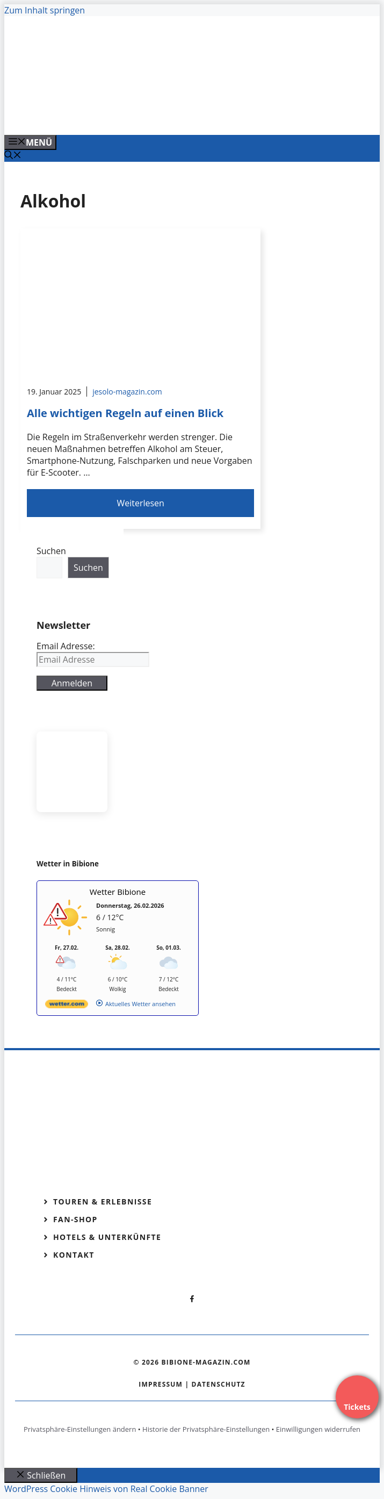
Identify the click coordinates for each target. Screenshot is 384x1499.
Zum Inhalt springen (44, 10)
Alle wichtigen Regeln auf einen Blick (125, 413)
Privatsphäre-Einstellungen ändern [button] (80, 1429)
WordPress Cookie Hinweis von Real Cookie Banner (106, 1489)
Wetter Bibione (118, 891)
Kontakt (74, 1255)
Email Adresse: (66, 646)
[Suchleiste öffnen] (12, 156)
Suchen (51, 551)
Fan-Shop (75, 1219)
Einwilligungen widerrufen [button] (318, 1429)
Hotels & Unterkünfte (107, 1237)
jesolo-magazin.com (127, 391)
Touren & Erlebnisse (102, 1201)
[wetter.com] (66, 1006)
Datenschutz (218, 1384)
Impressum (161, 1384)
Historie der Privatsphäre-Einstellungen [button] (206, 1429)
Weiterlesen (140, 503)
